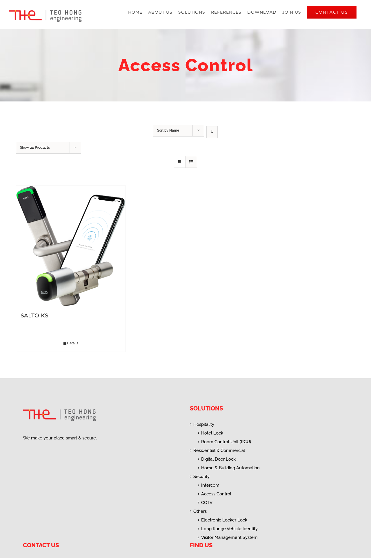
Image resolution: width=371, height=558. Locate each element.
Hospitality (203, 424)
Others (200, 511)
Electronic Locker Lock (224, 520)
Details (72, 343)
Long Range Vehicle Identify (229, 528)
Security (201, 476)
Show (35, 148)
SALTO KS (34, 315)
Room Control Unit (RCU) (226, 441)
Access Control (216, 494)
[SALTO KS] (70, 246)
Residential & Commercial (219, 450)
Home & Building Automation (230, 467)
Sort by (168, 130)
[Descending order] (212, 132)
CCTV (206, 502)
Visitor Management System (229, 537)
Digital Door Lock (218, 459)
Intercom (210, 485)
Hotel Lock (212, 433)
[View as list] (191, 162)
